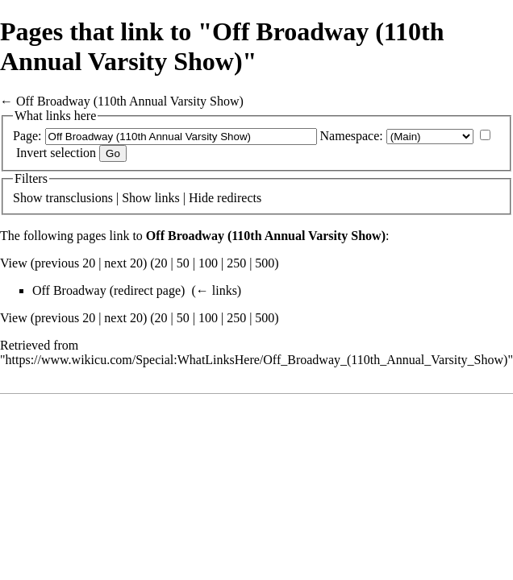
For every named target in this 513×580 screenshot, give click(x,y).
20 (161, 263)
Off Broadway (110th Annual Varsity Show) (130, 101)
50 (183, 263)
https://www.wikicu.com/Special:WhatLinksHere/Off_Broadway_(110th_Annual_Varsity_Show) (257, 360)
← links (216, 290)
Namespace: (351, 136)
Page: (27, 136)
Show (27, 198)
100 (208, 263)
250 (236, 263)
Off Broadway (69, 290)
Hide (201, 198)
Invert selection (56, 153)
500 (264, 263)
